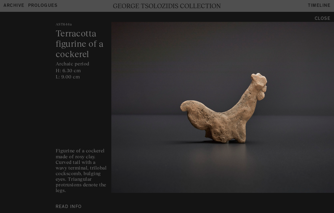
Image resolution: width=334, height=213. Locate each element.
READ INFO (69, 207)
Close (323, 19)
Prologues (43, 6)
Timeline (319, 6)
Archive (14, 6)
